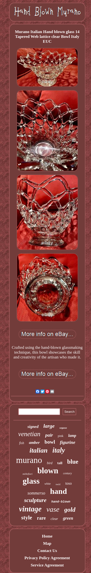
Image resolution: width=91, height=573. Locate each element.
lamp (72, 435)
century (67, 473)
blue (72, 461)
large (49, 426)
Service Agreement (47, 565)
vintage (30, 509)
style (26, 518)
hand (58, 491)
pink (60, 436)
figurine (67, 442)
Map (47, 543)
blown (47, 470)
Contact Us (47, 550)
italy (58, 450)
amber (34, 442)
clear (54, 519)
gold (69, 509)
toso (68, 483)
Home (47, 536)
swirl (58, 484)
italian (38, 450)
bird (49, 463)
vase (52, 509)
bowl (50, 442)
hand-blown (60, 501)
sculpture (35, 500)
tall (59, 463)
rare (41, 518)
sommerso (36, 493)
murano (29, 460)
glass (31, 480)
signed (32, 426)
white (47, 483)
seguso (63, 427)
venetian (29, 434)
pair (49, 435)
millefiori (28, 473)
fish (21, 443)
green (68, 518)
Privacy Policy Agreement (47, 558)
